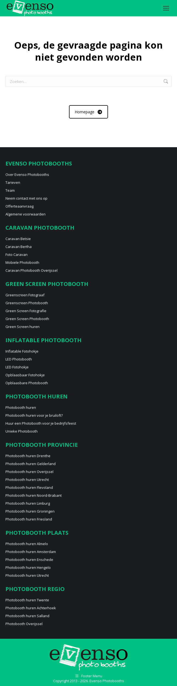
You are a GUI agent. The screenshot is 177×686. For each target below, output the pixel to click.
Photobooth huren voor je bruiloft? (34, 415)
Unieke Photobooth (21, 431)
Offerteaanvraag (19, 206)
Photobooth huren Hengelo (28, 567)
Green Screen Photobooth (27, 318)
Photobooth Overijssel (24, 623)
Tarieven (12, 182)
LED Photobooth (18, 359)
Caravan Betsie (18, 238)
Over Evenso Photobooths (27, 174)
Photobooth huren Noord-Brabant (33, 495)
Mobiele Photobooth (22, 262)
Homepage (88, 111)
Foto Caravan (16, 254)
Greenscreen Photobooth (26, 302)
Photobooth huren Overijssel (29, 471)
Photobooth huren (20, 407)
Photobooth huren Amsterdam (30, 551)
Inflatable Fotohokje (21, 351)
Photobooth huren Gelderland (30, 463)
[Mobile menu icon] (166, 8)
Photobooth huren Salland (27, 615)
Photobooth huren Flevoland (29, 487)
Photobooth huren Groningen (30, 511)
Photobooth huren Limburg (27, 503)
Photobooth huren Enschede (29, 559)
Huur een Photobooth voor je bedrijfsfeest (40, 423)
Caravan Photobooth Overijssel (31, 270)
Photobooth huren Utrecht (27, 479)
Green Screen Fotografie (25, 310)
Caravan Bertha (18, 246)
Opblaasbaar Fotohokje (25, 374)
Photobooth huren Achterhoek (30, 607)
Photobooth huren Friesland (28, 519)
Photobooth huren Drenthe (27, 455)
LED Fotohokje (17, 367)
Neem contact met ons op (26, 198)
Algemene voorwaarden (25, 214)
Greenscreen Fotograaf (24, 294)
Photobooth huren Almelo (26, 543)
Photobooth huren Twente (27, 600)
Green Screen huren (22, 326)
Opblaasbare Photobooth (26, 382)
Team (10, 190)
